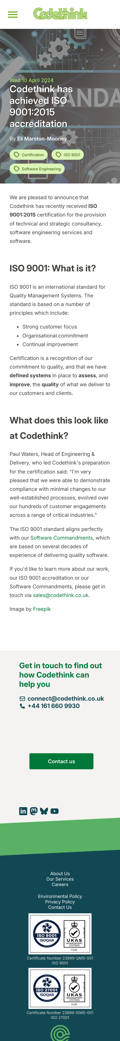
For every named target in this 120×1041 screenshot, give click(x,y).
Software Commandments (61, 537)
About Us (60, 873)
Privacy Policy (60, 902)
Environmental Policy (60, 896)
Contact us (61, 761)
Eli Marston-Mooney (42, 138)
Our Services (60, 879)
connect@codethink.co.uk (61, 698)
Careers (60, 884)
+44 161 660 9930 (49, 706)
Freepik (42, 609)
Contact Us (60, 907)
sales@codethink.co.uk (61, 595)
